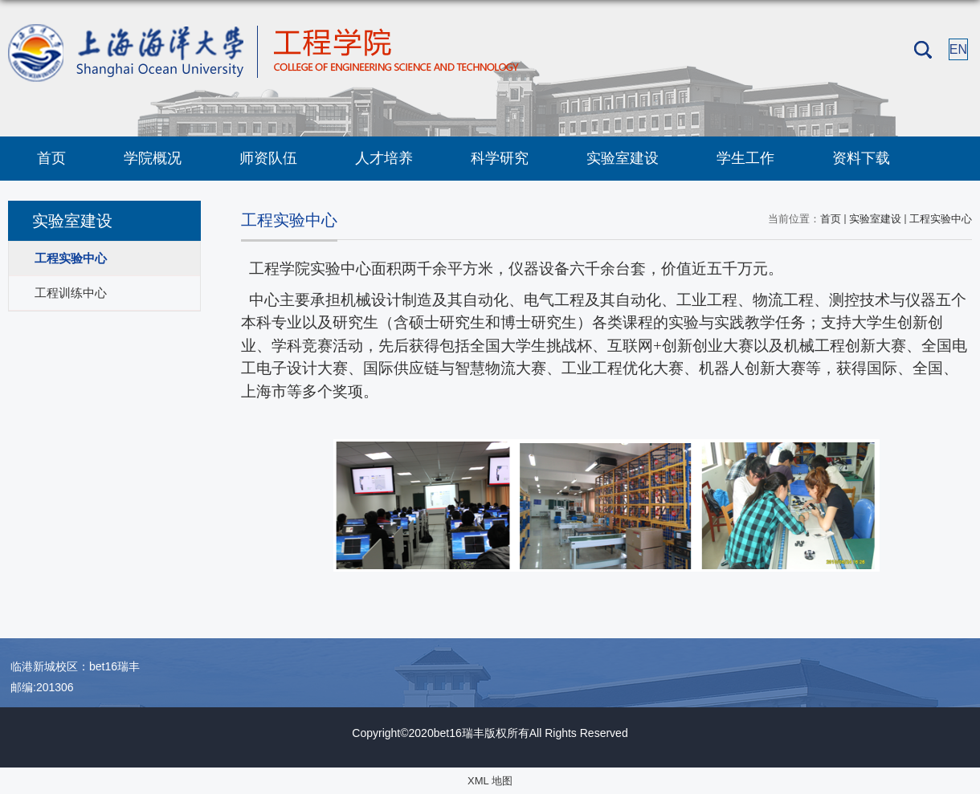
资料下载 (861, 158)
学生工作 (745, 158)
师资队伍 (268, 158)
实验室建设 (622, 158)
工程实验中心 (940, 219)
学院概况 (153, 158)
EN (958, 49)
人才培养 (384, 158)
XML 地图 (490, 781)
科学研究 (500, 158)
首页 (51, 158)
